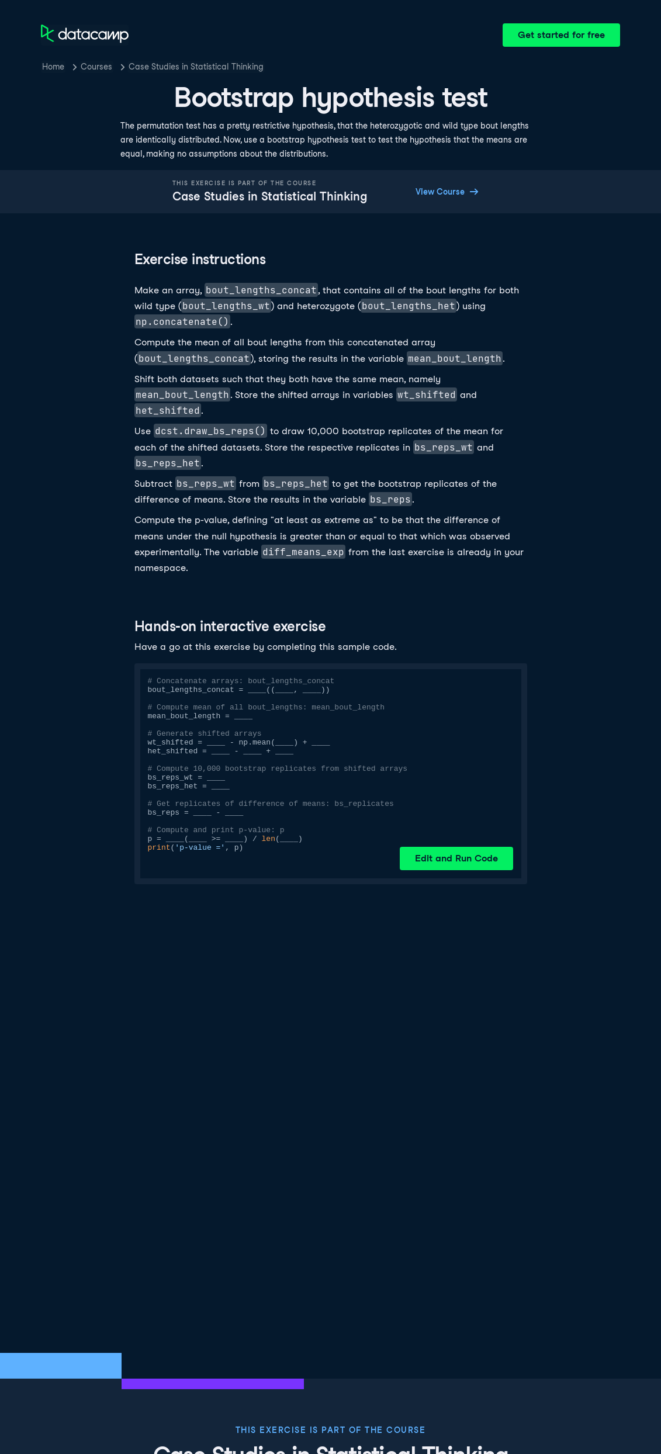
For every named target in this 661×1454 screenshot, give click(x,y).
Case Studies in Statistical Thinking (196, 66)
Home (53, 66)
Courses (96, 66)
